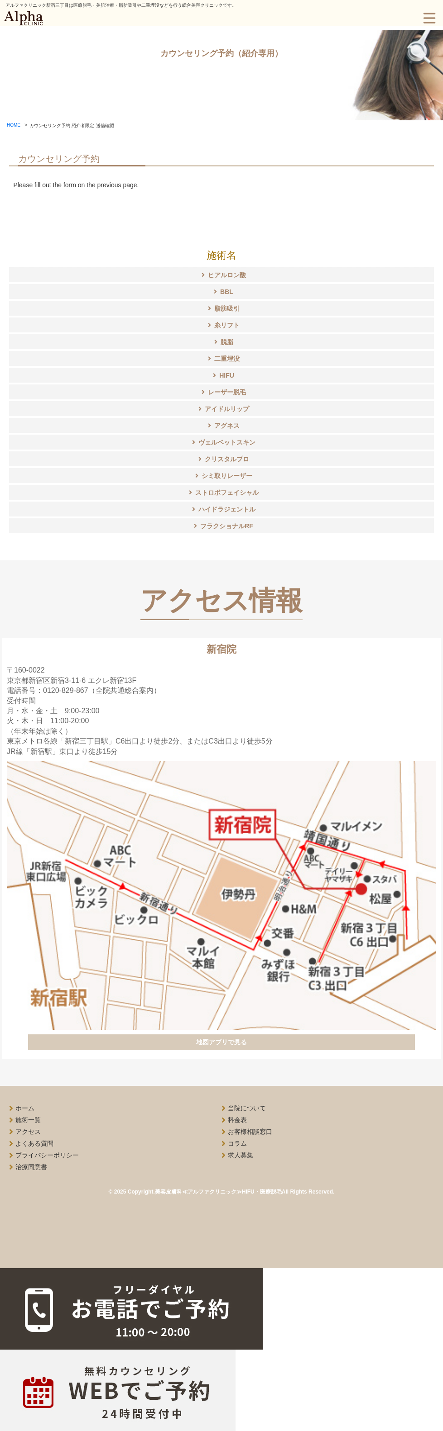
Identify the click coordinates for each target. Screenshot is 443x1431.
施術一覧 (28, 1119)
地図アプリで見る (221, 1042)
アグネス (227, 426)
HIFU (226, 375)
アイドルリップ (227, 409)
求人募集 (240, 1155)
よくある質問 (34, 1143)
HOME (13, 125)
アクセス (28, 1131)
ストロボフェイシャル (227, 493)
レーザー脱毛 (227, 392)
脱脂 (227, 342)
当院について (247, 1108)
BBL (226, 292)
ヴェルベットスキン (226, 442)
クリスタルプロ (227, 459)
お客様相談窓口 (250, 1131)
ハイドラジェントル (226, 509)
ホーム (24, 1108)
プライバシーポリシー (47, 1155)
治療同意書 (31, 1166)
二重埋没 (227, 359)
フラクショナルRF (226, 526)
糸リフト (227, 325)
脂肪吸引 (227, 309)
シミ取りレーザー (227, 476)
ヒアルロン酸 (227, 275)
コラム (237, 1143)
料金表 (237, 1119)
